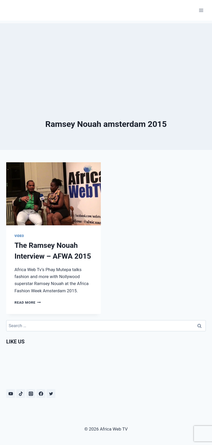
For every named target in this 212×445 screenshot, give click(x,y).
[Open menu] (201, 10)
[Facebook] (40, 393)
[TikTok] (20, 393)
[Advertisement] (106, 59)
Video (19, 236)
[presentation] (53, 193)
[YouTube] (10, 393)
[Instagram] (30, 393)
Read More (27, 302)
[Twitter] (51, 393)
